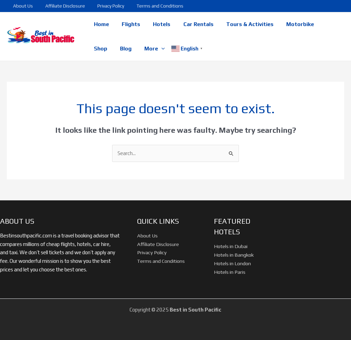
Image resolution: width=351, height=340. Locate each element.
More (126, 49)
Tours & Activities (241, 24)
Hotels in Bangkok (234, 255)
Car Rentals (192, 24)
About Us (22, 6)
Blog (99, 48)
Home (100, 24)
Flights (128, 24)
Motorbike (290, 24)
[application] (132, 49)
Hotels (157, 24)
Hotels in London (232, 263)
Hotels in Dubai (230, 246)
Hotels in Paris (229, 272)
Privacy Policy (103, 6)
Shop (321, 24)
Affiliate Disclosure (61, 6)
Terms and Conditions (150, 6)
